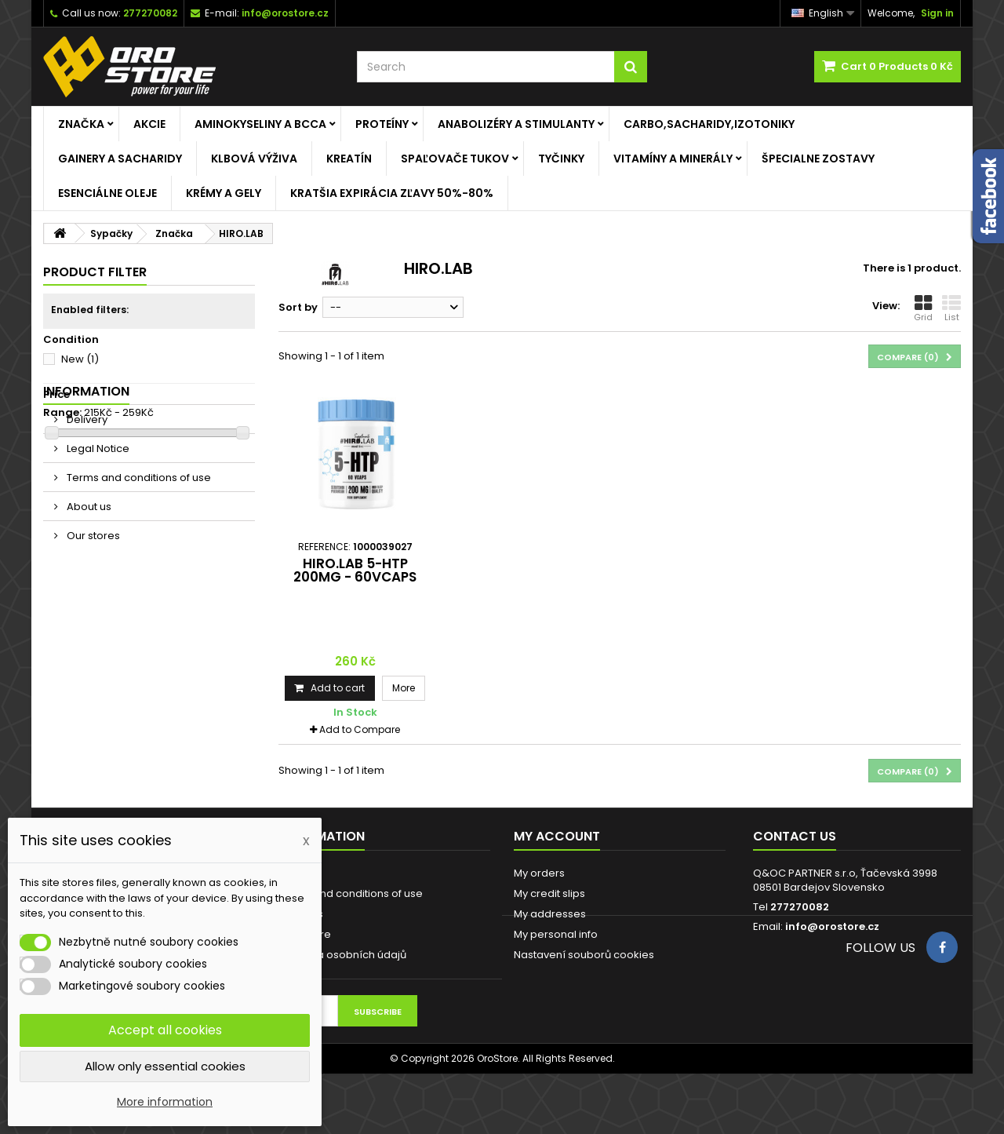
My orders (539, 873)
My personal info (556, 934)
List (951, 308)
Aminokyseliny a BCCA (260, 124)
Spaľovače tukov (455, 158)
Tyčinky (561, 158)
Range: (62, 413)
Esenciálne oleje (107, 193)
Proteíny (382, 124)
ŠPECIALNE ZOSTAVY (818, 158)
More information (165, 1102)
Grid (923, 308)
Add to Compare (359, 729)
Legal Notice (96, 530)
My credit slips (549, 893)
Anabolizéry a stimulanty (516, 124)
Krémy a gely (223, 193)
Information (86, 473)
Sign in (937, 13)
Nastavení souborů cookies (584, 954)
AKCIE (149, 124)
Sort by (298, 307)
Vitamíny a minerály (673, 158)
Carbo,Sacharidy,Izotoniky (709, 124)
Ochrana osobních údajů (342, 954)
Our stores (92, 617)
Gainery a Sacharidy (120, 158)
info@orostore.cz (832, 926)
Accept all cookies (165, 1030)
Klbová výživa (254, 158)
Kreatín (349, 158)
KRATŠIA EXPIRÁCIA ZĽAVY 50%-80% (391, 193)
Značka (81, 124)
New (80, 359)
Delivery (85, 501)
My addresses (550, 913)
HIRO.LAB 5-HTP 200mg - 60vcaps (355, 570)
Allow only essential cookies (165, 1066)
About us (87, 588)
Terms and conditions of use (137, 559)
